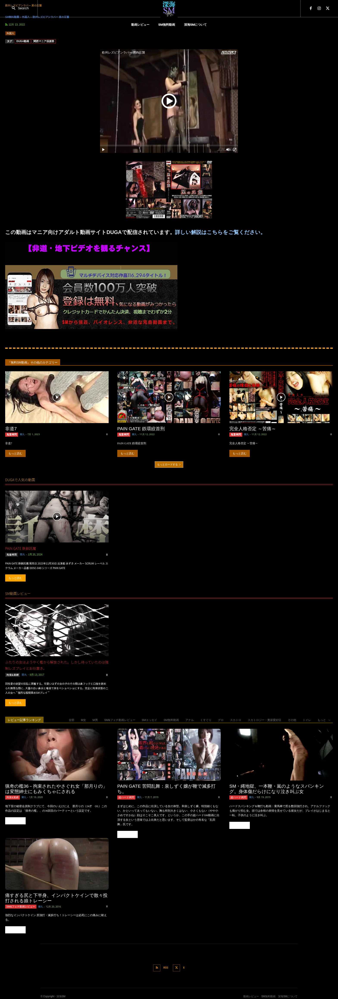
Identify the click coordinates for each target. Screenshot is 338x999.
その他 (292, 719)
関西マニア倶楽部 (43, 41)
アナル (189, 719)
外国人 (10, 33)
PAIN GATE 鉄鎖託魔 (20, 547)
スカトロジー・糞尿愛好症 (264, 719)
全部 (71, 719)
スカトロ (235, 719)
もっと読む (15, 453)
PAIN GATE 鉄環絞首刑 (141, 428)
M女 (83, 719)
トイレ (307, 719)
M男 (95, 719)
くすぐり (205, 719)
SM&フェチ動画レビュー (119, 719)
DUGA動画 (22, 41)
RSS (165, 965)
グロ (221, 719)
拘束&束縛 (12, 674)
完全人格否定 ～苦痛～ (252, 428)
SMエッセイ (149, 719)
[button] (18, 8)
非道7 (11, 428)
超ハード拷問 (125, 796)
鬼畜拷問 (10, 434)
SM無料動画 (171, 719)
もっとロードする (169, 464)
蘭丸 (20, 434)
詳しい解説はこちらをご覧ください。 (220, 232)
